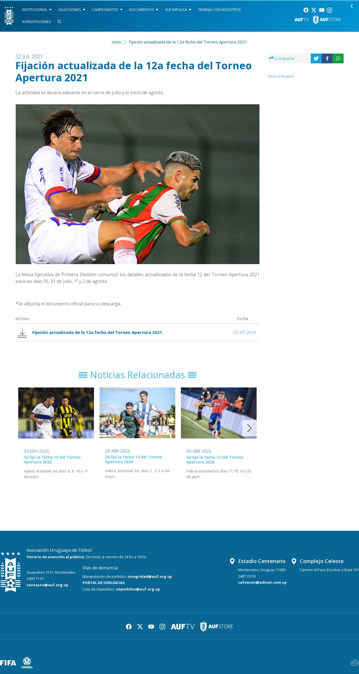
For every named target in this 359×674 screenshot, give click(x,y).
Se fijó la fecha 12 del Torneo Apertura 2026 (215, 459)
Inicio (116, 42)
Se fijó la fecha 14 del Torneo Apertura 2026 (133, 459)
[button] (249, 428)
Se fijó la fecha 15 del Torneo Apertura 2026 (52, 459)
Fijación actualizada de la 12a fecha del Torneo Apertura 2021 (188, 42)
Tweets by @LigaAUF (281, 76)
